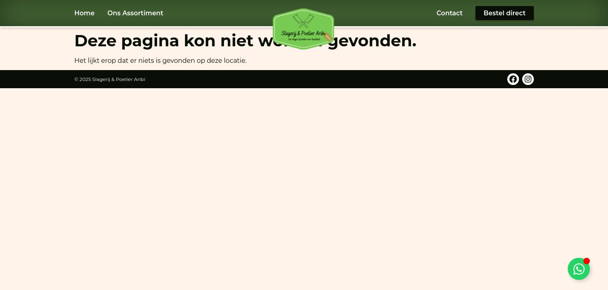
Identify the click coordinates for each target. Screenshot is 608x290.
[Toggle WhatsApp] (579, 269)
